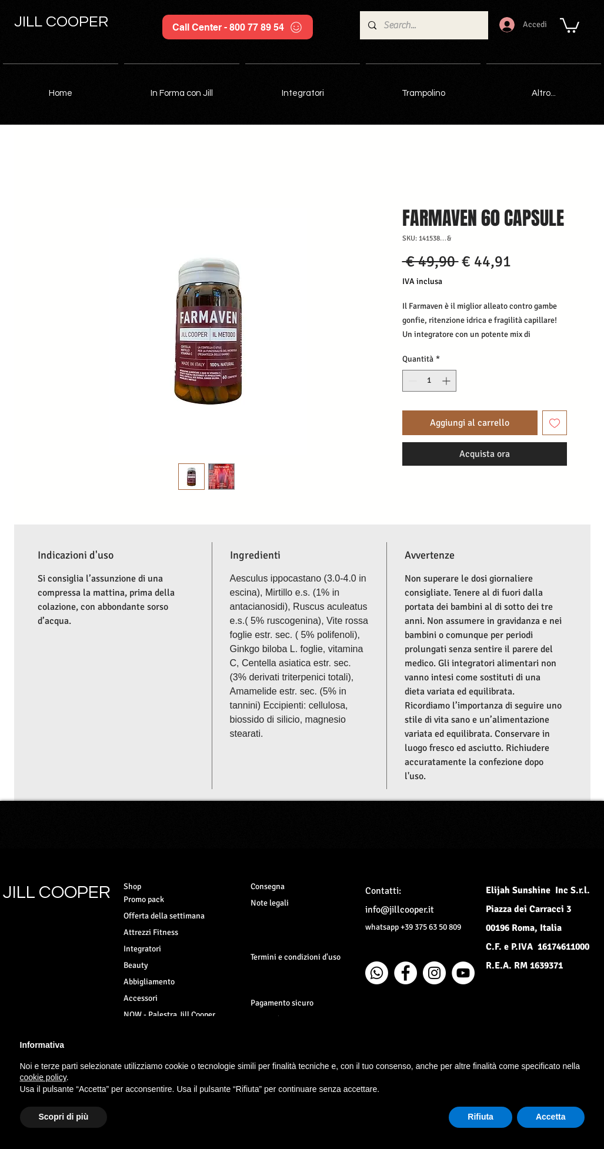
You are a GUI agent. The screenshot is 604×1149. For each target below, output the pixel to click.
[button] (569, 24)
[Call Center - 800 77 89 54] (237, 27)
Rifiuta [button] (480, 1116)
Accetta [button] (551, 1116)
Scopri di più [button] (64, 1116)
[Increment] (447, 380)
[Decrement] (411, 380)
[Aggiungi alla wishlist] (554, 422)
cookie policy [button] (43, 1077)
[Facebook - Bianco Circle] (405, 972)
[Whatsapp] (376, 972)
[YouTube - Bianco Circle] (463, 972)
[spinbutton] (429, 380)
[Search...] (423, 25)
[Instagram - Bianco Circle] (434, 972)
